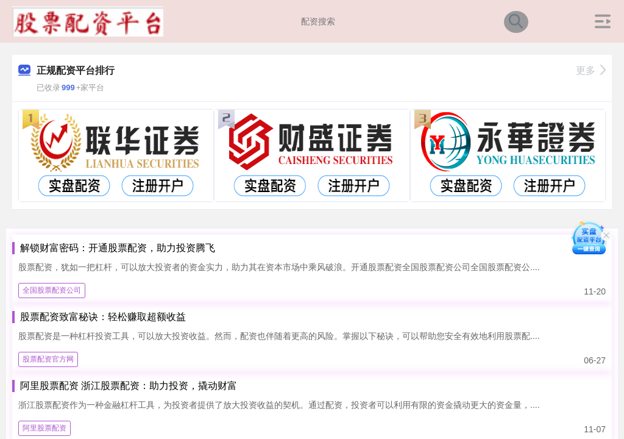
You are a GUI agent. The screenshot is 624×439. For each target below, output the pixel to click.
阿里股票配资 (44, 428)
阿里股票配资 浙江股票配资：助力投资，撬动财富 (128, 385)
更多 (591, 70)
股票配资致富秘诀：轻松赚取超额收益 (103, 317)
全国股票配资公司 (52, 290)
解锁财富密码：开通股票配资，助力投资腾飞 (117, 248)
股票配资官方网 (48, 359)
